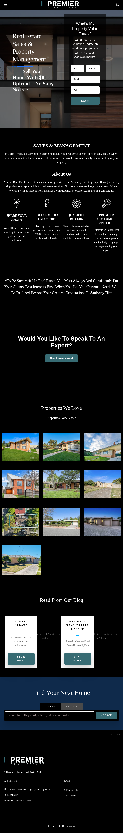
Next (118, 734)
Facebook (54, 826)
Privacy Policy (72, 790)
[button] (64, 659)
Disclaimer (71, 795)
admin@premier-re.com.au (19, 800)
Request (85, 100)
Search (106, 715)
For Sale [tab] (72, 706)
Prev (110, 734)
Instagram (68, 826)
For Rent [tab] (50, 706)
